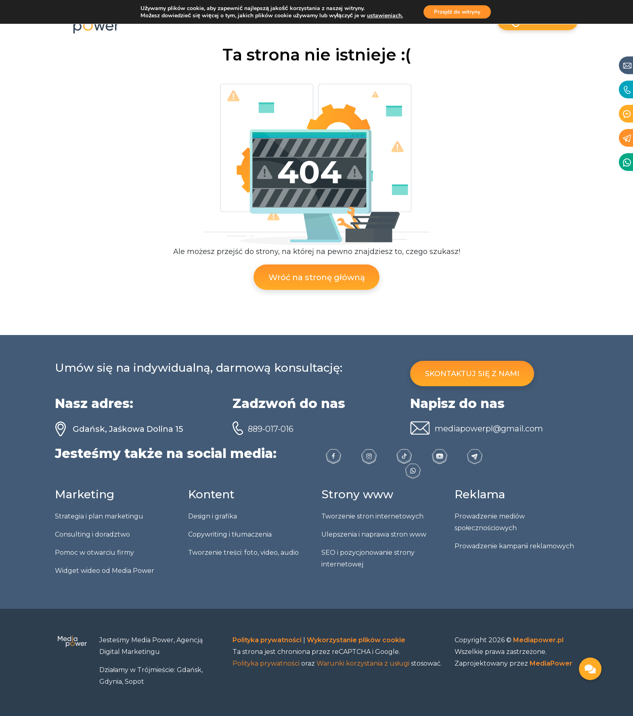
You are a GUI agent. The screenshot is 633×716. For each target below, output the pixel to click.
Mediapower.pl (538, 640)
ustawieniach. (382, 16)
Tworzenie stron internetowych (372, 516)
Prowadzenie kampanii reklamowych (514, 546)
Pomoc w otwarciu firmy (94, 552)
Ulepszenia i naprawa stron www (373, 534)
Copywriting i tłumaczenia (230, 534)
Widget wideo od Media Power (104, 570)
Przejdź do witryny (457, 12)
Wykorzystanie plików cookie (356, 640)
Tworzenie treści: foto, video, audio (243, 552)
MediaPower (551, 663)
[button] (590, 669)
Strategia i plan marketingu (99, 516)
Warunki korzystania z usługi (362, 663)
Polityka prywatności (268, 640)
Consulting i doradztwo (92, 534)
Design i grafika (212, 516)
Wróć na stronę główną (316, 277)
